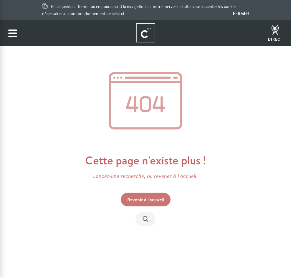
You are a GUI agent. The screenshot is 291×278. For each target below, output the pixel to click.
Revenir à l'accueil (145, 200)
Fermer (241, 13)
